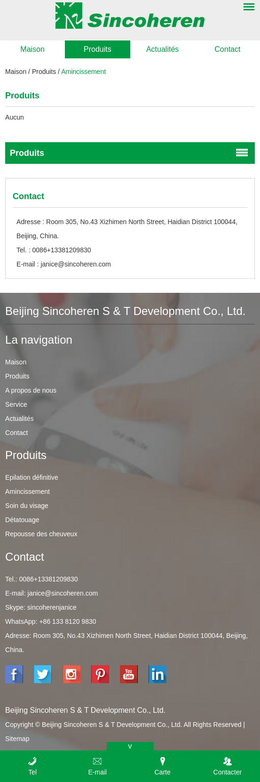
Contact (227, 49)
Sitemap (17, 738)
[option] (130, 58)
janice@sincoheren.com (75, 264)
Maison (32, 49)
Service (16, 404)
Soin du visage (26, 505)
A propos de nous (30, 390)
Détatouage (22, 520)
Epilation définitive (31, 477)
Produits (97, 49)
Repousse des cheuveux (41, 534)
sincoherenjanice (52, 607)
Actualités (162, 49)
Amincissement (83, 71)
